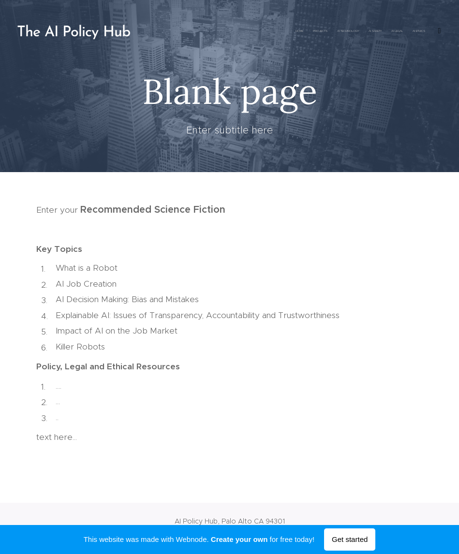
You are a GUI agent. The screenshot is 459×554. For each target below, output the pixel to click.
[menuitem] (346, 31)
